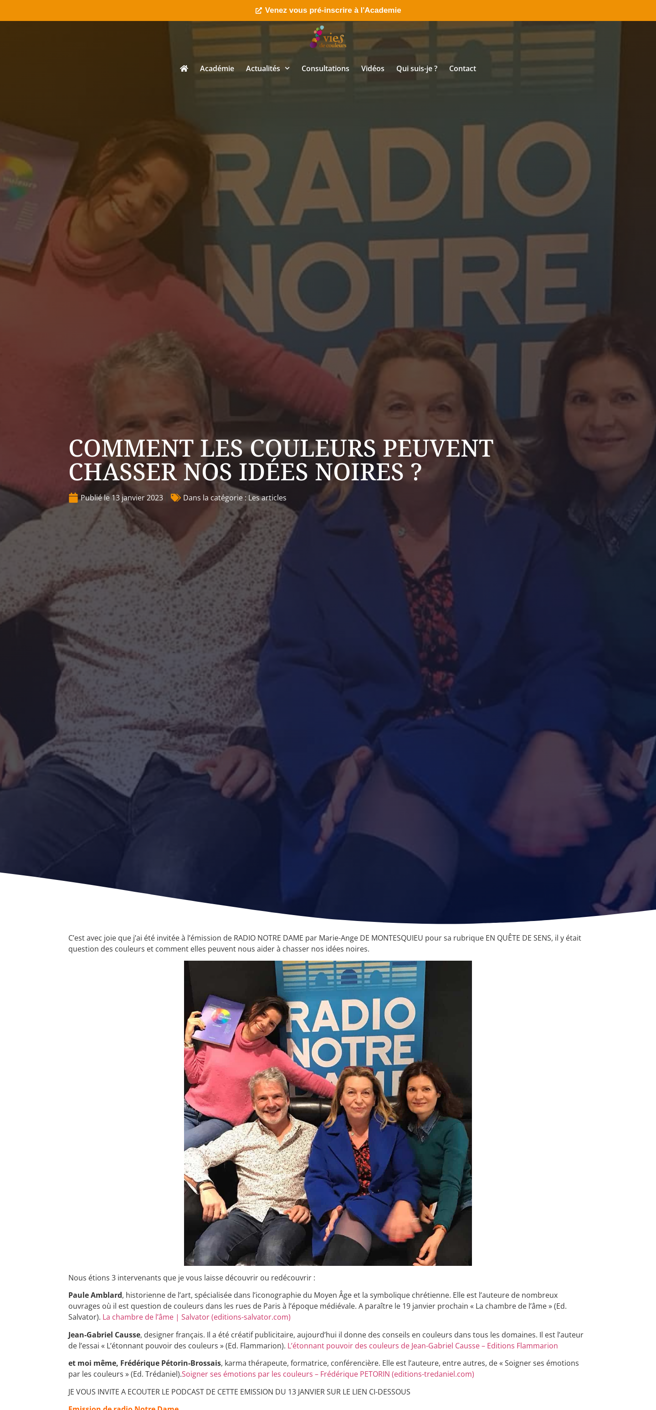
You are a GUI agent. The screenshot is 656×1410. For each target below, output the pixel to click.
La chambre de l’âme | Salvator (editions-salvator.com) (196, 1317)
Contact (462, 68)
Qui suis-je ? (416, 68)
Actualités (268, 68)
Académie (217, 68)
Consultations (325, 68)
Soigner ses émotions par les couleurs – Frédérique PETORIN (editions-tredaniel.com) (328, 1374)
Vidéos (372, 68)
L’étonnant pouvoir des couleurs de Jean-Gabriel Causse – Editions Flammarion (422, 1346)
